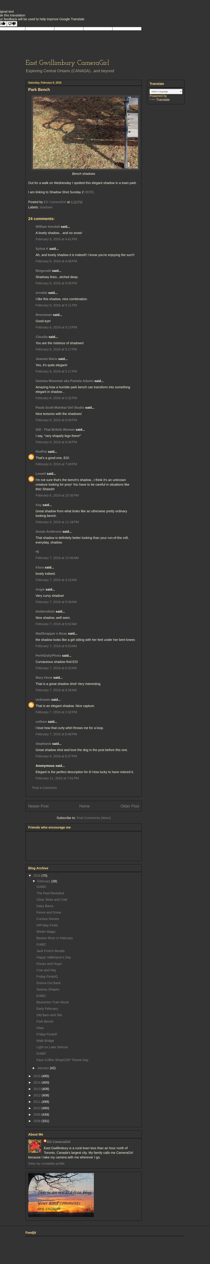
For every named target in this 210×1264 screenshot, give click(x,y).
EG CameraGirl (58, 1142)
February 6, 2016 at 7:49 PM (56, 464)
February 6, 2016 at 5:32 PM (56, 398)
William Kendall (48, 226)
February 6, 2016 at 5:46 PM (56, 420)
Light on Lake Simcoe (52, 1047)
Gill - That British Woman (55, 429)
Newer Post (38, 806)
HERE (89, 192)
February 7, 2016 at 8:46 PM (56, 734)
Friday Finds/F (46, 1034)
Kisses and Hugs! (49, 964)
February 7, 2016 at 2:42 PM (56, 712)
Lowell (41, 473)
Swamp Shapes (47, 989)
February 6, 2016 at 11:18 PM (57, 522)
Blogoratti (43, 271)
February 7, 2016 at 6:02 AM (56, 624)
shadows (46, 207)
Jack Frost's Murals (50, 951)
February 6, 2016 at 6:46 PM (56, 442)
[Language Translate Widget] (166, 91)
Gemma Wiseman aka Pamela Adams (65, 381)
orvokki (41, 293)
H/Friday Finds (47, 925)
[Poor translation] (12, 23)
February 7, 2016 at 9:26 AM (56, 690)
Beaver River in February (54, 938)
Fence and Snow (48, 912)
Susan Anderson (49, 531)
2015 (37, 1076)
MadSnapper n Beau (51, 633)
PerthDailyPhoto (48, 655)
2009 (37, 1114)
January (43, 1068)
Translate (160, 99)
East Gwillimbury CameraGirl (67, 63)
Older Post (130, 806)
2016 (37, 875)
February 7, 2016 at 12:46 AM (57, 558)
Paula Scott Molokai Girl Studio (60, 407)
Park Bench (44, 1021)
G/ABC (41, 887)
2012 (37, 1095)
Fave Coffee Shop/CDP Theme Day (62, 1060)
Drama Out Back (48, 983)
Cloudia (42, 337)
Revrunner (44, 315)
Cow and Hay (46, 970)
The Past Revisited (50, 893)
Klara (40, 567)
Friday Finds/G (47, 976)
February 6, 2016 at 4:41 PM (56, 239)
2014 (37, 1082)
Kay (39, 505)
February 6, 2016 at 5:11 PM (56, 305)
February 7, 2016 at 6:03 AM (56, 646)
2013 (37, 1089)
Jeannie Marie (46, 359)
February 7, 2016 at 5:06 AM (56, 602)
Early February (47, 1008)
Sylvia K (42, 248)
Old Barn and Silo (49, 1015)
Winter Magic (46, 931)
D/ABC (41, 1053)
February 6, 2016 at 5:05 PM (56, 283)
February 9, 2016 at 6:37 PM (56, 756)
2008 (37, 1121)
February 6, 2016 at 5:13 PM (56, 327)
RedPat (41, 451)
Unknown (43, 699)
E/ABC (41, 996)
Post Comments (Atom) (94, 818)
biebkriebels (45, 611)
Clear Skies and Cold (51, 899)
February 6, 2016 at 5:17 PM (56, 349)
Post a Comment (44, 788)
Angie (40, 589)
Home (84, 806)
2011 (37, 1101)
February (44, 881)
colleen (41, 721)
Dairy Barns (44, 906)
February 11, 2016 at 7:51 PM (57, 778)
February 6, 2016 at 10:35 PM (57, 495)
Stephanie (43, 743)
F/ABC (41, 944)
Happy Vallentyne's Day (53, 957)
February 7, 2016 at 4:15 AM (56, 580)
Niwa (40, 1028)
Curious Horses (47, 919)
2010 (37, 1108)
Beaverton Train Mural (52, 1002)
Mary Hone (44, 677)
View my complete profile (46, 1163)
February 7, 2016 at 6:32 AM (56, 668)
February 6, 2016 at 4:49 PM (56, 261)
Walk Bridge (45, 1040)
